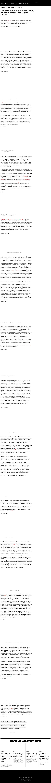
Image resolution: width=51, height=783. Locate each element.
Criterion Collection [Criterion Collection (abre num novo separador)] (15, 270)
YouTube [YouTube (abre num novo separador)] (6, 595)
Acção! (2, 7)
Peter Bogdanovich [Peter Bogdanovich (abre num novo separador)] (26, 179)
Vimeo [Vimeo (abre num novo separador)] (11, 708)
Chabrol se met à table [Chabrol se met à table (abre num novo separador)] (6, 102)
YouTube (29, 345)
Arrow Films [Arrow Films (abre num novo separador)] (12, 510)
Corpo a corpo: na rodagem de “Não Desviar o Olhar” (18, 755)
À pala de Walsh (4, 16)
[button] (50, 2)
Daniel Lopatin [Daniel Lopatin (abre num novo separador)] (16, 544)
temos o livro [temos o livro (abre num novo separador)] (11, 69)
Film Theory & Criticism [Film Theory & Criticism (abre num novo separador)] (19, 182)
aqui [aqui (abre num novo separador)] (29, 673)
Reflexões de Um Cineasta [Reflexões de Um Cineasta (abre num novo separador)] (8, 381)
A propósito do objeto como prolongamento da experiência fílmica (44, 756)
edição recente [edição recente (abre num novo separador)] (13, 449)
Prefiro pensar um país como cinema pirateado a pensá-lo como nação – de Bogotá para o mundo (6, 757)
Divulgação (7, 7)
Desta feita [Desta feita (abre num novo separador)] (9, 20)
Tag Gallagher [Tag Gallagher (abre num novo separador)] (25, 176)
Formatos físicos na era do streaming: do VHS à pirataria (32, 755)
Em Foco (12, 7)
